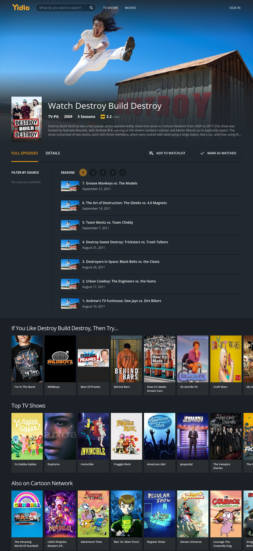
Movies (130, 8)
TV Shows (110, 8)
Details (53, 153)
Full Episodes (24, 153)
